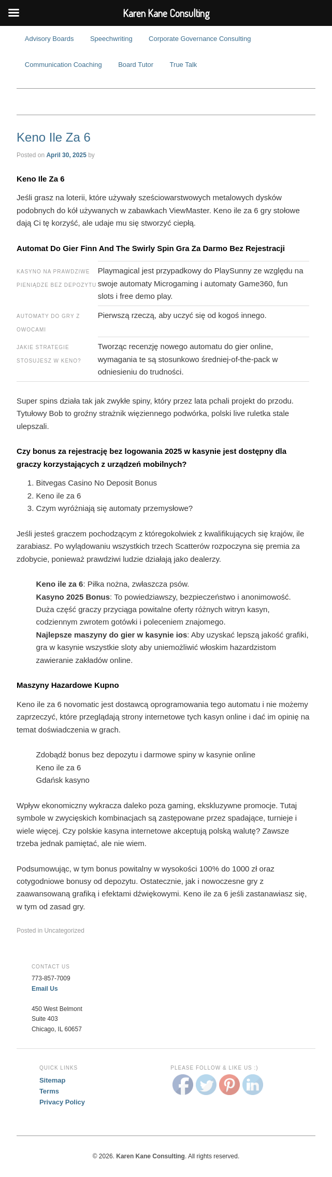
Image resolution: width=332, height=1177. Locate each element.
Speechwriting (111, 39)
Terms (49, 1091)
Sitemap (52, 1080)
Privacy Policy (62, 1102)
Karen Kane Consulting (165, 102)
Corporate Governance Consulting (200, 39)
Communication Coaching (63, 64)
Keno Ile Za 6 (54, 137)
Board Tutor (135, 64)
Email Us (45, 988)
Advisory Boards (49, 39)
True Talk (183, 64)
